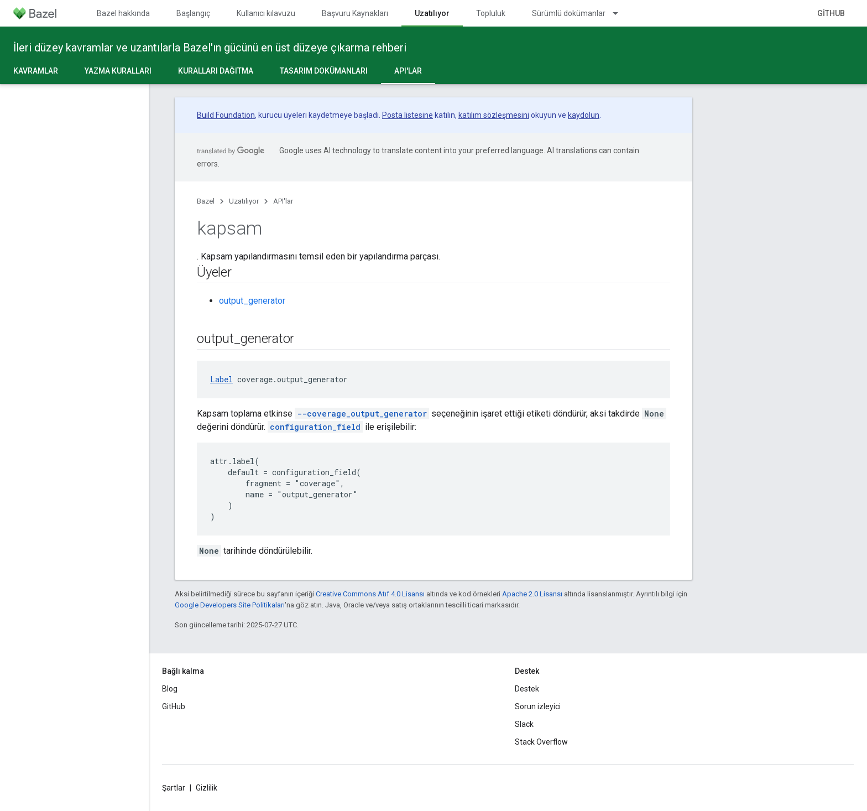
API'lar (283, 201)
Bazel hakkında (123, 13)
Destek (527, 688)
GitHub (831, 13)
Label (221, 379)
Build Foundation (226, 115)
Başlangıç (193, 13)
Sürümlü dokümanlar (568, 13)
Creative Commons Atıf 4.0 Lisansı (370, 594)
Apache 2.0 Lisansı (532, 594)
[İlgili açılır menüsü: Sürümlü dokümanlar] (620, 13)
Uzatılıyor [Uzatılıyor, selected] (432, 13)
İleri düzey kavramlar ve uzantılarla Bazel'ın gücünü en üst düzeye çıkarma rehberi (209, 47)
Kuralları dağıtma (215, 70)
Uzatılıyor (244, 201)
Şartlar (173, 787)
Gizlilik (206, 787)
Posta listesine (407, 115)
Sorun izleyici (538, 706)
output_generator (252, 300)
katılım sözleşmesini (493, 115)
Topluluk (490, 13)
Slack (524, 724)
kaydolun (583, 115)
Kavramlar (35, 70)
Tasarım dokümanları (324, 70)
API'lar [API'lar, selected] (408, 70)
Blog (169, 688)
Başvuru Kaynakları (355, 13)
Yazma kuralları (118, 70)
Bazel (206, 201)
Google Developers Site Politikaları (230, 605)
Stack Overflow (541, 741)
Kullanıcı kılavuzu (266, 13)
